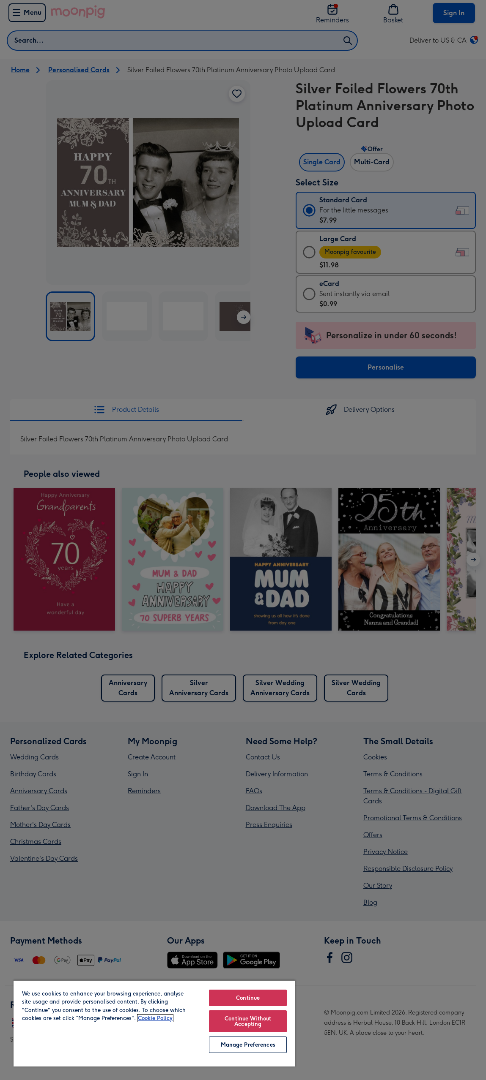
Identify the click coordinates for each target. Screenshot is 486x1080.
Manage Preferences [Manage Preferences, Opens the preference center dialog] (248, 1045)
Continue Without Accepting (248, 1021)
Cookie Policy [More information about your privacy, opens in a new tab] (155, 1018)
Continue (248, 998)
